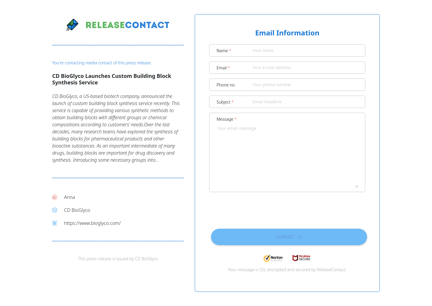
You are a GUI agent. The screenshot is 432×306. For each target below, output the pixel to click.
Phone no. (226, 85)
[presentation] (287, 208)
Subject (225, 102)
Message (227, 119)
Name (224, 50)
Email (223, 68)
